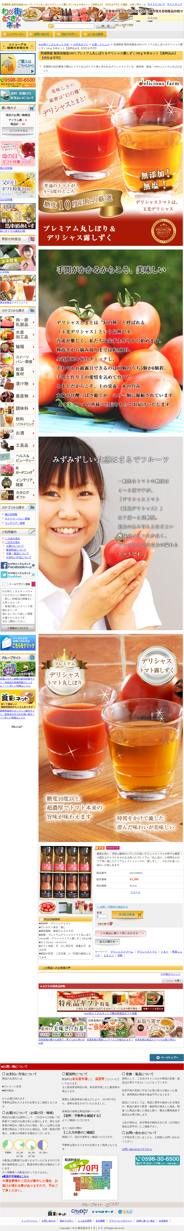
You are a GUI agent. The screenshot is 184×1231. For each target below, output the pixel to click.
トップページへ (14, 34)
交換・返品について (17, 553)
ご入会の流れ (12, 538)
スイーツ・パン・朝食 (17, 518)
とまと (164, 951)
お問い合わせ (40, 34)
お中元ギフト (80, 44)
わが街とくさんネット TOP (53, 44)
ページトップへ (167, 1057)
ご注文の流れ (12, 542)
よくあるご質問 (94, 34)
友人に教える (107, 943)
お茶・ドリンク (101, 44)
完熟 (120, 955)
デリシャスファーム (122, 951)
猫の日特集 (11, 514)
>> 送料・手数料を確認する (112, 906)
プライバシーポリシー (120, 1220)
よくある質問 (85, 1220)
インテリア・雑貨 (15, 523)
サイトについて (156, 4)
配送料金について (16, 549)
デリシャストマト (147, 951)
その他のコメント (170, 974)
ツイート (152, 17)
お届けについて (15, 545)
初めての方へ (67, 34)
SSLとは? (17, 726)
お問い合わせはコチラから (137, 1149)
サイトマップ (174, 4)
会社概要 (100, 1220)
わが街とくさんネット (11, 18)
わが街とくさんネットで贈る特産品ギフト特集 (110, 1013)
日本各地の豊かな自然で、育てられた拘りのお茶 (62, 1039)
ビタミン (109, 955)
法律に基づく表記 (145, 1220)
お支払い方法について (18, 557)
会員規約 (163, 1220)
